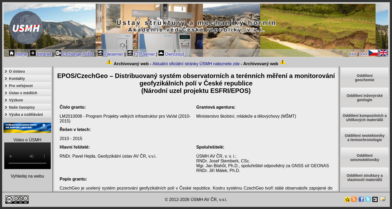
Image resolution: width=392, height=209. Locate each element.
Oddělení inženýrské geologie (365, 97)
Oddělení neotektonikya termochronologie (365, 137)
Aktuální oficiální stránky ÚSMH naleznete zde (196, 64)
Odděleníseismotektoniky (364, 157)
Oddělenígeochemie (364, 77)
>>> (363, 54)
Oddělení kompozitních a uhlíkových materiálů (365, 117)
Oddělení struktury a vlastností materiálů (365, 177)
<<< (352, 54)
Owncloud (171, 54)
